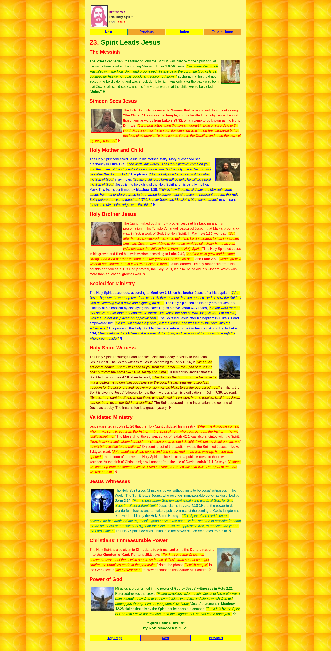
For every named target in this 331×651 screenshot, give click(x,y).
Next (108, 32)
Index (184, 32)
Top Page (114, 638)
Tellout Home (222, 32)
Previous (146, 32)
